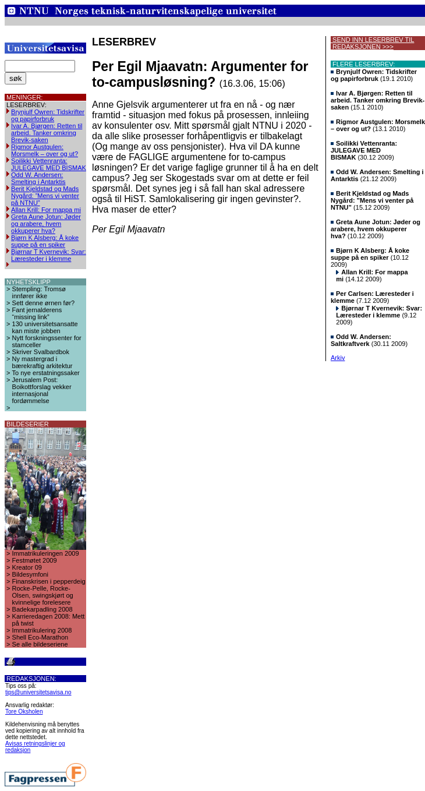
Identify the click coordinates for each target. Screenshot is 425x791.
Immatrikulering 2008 (42, 630)
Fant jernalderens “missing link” (37, 313)
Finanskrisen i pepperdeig (49, 581)
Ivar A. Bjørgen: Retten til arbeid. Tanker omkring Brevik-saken (46, 132)
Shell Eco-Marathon (40, 637)
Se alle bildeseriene (40, 644)
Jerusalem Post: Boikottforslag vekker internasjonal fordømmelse (42, 390)
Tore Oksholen (23, 711)
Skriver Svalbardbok (40, 351)
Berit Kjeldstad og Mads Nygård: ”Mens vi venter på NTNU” (45, 195)
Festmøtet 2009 (34, 560)
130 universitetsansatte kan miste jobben (45, 327)
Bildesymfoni (30, 574)
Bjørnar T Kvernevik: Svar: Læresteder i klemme (48, 255)
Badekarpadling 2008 (42, 609)
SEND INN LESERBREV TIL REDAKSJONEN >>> (372, 43)
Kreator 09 (27, 567)
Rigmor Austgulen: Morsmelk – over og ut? (44, 150)
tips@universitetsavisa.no (38, 692)
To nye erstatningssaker (46, 372)
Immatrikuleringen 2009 (45, 553)
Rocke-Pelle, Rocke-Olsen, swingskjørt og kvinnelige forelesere (42, 595)
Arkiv (338, 357)
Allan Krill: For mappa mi (46, 209)
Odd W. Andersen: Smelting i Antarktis (38, 178)
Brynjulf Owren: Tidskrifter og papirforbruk (47, 115)
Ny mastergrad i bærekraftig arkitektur (42, 362)
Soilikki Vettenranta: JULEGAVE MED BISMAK (48, 164)
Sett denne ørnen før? (43, 302)
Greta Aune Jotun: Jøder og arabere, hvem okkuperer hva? (46, 223)
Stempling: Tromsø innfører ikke (39, 292)
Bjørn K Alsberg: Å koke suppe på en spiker (45, 241)
